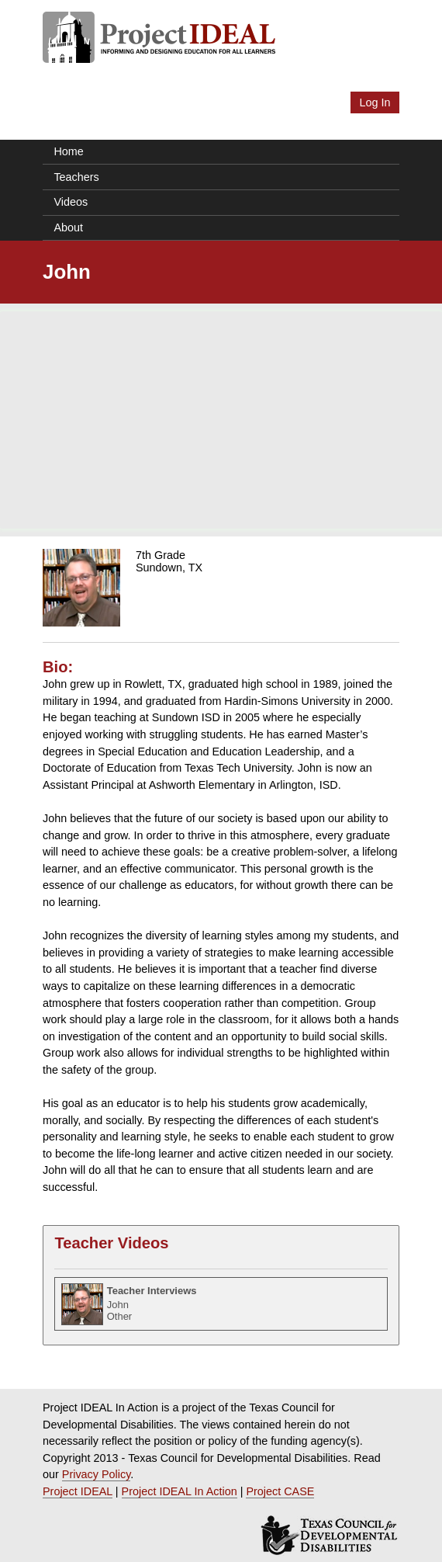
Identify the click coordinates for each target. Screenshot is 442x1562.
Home (68, 151)
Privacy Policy (96, 1474)
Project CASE (280, 1491)
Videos (71, 202)
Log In (374, 102)
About (68, 227)
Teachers (76, 177)
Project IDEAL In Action (179, 1491)
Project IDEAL (77, 1491)
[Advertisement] (221, 420)
